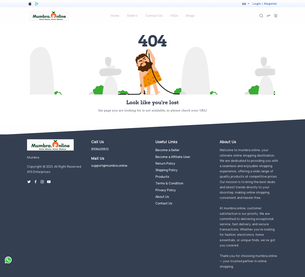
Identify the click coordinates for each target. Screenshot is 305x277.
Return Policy (165, 163)
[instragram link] (42, 181)
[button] (244, 4)
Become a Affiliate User (172, 157)
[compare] (268, 15)
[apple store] (30, 4)
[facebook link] (36, 181)
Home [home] (114, 15)
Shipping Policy (166, 170)
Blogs (190, 15)
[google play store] (37, 4)
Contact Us (163, 203)
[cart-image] (276, 15)
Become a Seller (167, 150)
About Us (162, 197)
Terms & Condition (169, 183)
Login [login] (257, 4)
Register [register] (270, 4)
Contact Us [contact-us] (154, 15)
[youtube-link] (49, 181)
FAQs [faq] (174, 15)
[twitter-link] (29, 181)
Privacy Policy (165, 190)
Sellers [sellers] (132, 15)
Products (162, 176)
